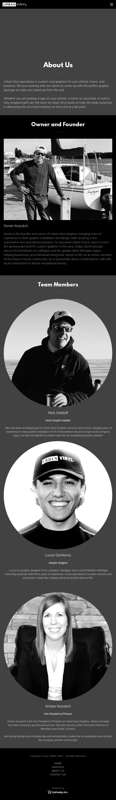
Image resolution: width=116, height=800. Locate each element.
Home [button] (58, 763)
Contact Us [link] (58, 774)
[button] (111, 4)
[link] (15, 4)
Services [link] (58, 767)
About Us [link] (58, 771)
